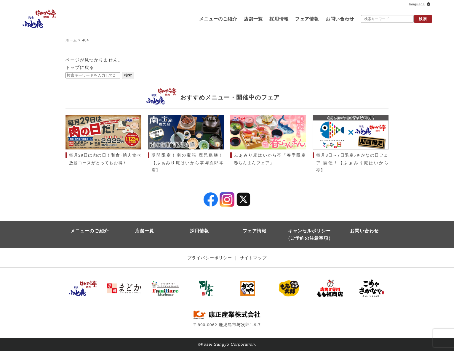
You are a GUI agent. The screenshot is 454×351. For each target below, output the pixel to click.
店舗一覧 (253, 18)
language (417, 4)
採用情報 (278, 18)
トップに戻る (79, 67)
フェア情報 (307, 18)
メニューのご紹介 (218, 18)
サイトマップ (253, 258)
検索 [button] (423, 19)
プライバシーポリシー (209, 258)
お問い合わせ (340, 18)
